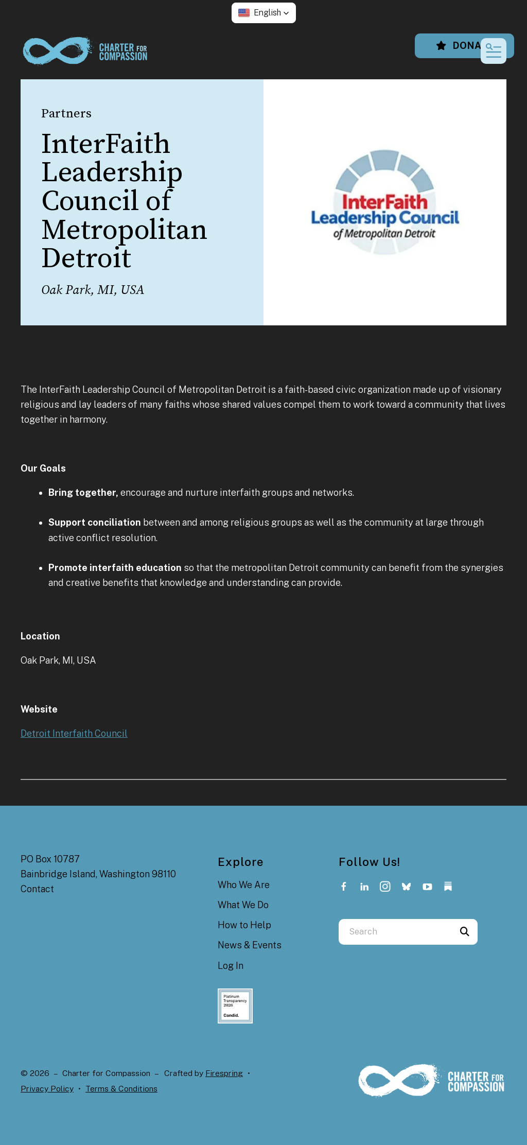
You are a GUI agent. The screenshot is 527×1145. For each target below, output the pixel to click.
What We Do (243, 904)
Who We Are (244, 884)
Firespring (224, 1073)
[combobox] (395, 932)
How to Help (244, 925)
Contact (37, 888)
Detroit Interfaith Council (74, 733)
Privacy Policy (47, 1089)
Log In (230, 965)
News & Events (250, 945)
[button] (263, 13)
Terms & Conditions (121, 1089)
